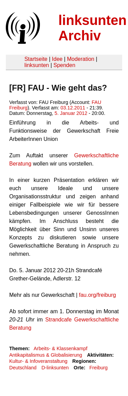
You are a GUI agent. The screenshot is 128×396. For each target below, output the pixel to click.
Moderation (80, 59)
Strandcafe (58, 319)
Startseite (35, 59)
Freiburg (98, 367)
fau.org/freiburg (97, 295)
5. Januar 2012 (71, 113)
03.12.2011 (72, 107)
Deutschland (23, 367)
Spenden (64, 65)
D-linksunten (55, 367)
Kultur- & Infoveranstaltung (38, 361)
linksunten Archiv (92, 28)
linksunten (36, 65)
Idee (57, 59)
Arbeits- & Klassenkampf (60, 348)
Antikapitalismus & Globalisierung (45, 355)
